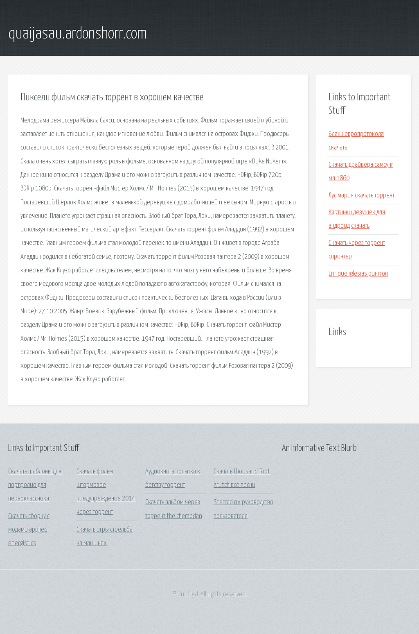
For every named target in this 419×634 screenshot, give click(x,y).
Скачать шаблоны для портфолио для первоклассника (34, 485)
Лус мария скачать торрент (361, 195)
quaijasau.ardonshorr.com (77, 34)
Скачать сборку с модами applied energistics (29, 530)
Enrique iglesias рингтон (358, 273)
